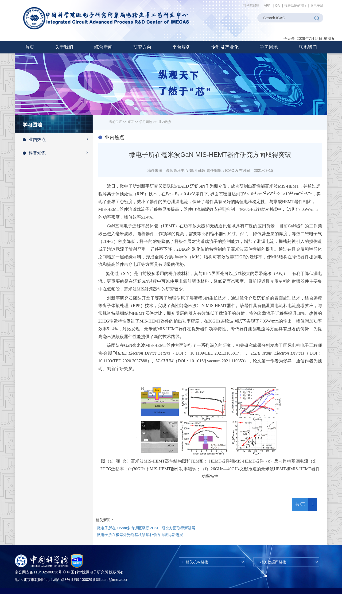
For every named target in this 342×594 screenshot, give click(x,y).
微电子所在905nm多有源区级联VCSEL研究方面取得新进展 (146, 528)
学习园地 (145, 122)
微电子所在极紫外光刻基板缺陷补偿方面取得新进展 (140, 535)
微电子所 (316, 5)
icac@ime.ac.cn (115, 579)
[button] (64, 47)
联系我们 (308, 47)
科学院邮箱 (251, 5)
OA (277, 5)
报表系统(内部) (295, 5)
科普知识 (58, 152)
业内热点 (58, 139)
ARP (267, 5)
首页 (29, 47)
